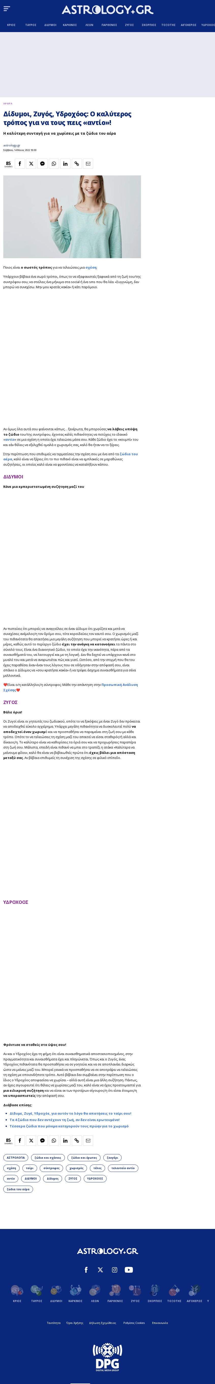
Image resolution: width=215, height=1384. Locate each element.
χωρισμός (76, 1168)
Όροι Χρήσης (74, 1323)
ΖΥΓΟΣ (10, 702)
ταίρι (29, 1168)
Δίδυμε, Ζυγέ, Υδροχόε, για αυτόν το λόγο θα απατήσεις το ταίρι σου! (70, 1113)
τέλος (97, 1168)
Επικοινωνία (160, 1323)
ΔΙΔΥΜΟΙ (13, 477)
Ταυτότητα (54, 1323)
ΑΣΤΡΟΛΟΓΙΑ (16, 1157)
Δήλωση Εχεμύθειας (102, 1323)
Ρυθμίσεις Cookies (134, 1323)
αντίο (10, 439)
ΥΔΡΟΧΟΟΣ (15, 902)
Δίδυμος (53, 1178)
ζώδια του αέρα (18, 1189)
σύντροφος (52, 1168)
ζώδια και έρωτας (84, 1157)
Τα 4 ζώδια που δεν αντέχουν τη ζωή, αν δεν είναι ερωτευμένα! (65, 1119)
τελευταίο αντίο (123, 1168)
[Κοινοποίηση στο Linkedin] (65, 164)
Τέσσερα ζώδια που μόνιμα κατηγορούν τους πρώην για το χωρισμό (69, 1126)
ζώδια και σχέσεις (48, 1157)
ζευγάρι (112, 1157)
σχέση (90, 267)
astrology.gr (11, 145)
